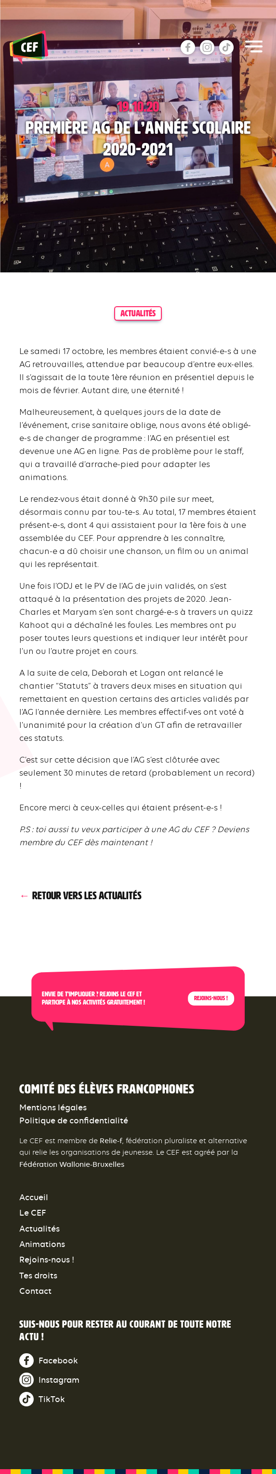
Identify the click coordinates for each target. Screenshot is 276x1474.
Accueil (33, 1197)
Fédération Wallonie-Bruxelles (71, 1164)
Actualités (39, 1228)
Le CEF (32, 1213)
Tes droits (38, 1275)
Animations (42, 1244)
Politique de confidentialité (73, 1120)
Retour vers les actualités (87, 896)
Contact (35, 1291)
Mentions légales (53, 1107)
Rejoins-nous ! (211, 998)
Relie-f (111, 1140)
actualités (138, 313)
